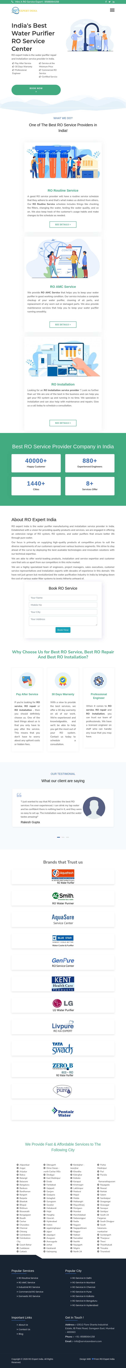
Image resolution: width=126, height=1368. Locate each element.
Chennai (22, 1228)
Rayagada (103, 1184)
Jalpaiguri (49, 1234)
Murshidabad (78, 1214)
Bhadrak (22, 1201)
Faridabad (50, 1184)
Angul (21, 1168)
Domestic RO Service (28, 1296)
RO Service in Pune (81, 1291)
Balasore (22, 1181)
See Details (63, 224)
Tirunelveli (103, 1251)
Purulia (102, 1174)
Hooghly (49, 1214)
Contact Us (23, 1329)
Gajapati (49, 1188)
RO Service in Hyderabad (84, 1305)
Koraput (75, 1181)
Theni (101, 1241)
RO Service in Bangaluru (83, 1300)
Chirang (22, 1231)
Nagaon (75, 1224)
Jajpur (48, 1231)
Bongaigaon (24, 1214)
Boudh (21, 1218)
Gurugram (50, 1201)
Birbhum (22, 1208)
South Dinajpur (105, 1221)
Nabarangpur (78, 1218)
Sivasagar (103, 1204)
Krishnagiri (76, 1184)
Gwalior (49, 1204)
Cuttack (22, 1251)
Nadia (74, 1221)
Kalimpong (50, 1251)
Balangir (22, 1178)
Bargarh (22, 1194)
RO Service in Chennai (82, 1287)
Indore (48, 1224)
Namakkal (76, 1238)
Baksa (21, 1174)
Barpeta (22, 1198)
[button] (112, 10)
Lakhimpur (76, 1188)
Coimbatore (23, 1234)
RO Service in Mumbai (82, 1282)
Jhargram (49, 1238)
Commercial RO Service (30, 1291)
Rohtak (102, 1191)
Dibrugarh (50, 1164)
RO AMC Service (26, 1282)
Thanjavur (103, 1238)
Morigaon (76, 1208)
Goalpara (49, 1194)
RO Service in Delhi (81, 1278)
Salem (101, 1194)
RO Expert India (107, 1359)
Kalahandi (50, 1248)
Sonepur (102, 1208)
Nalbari (75, 1234)
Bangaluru (23, 1184)
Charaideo (23, 1224)
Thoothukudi (104, 1244)
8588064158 (52, 1)
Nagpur (75, 1231)
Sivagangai (103, 1201)
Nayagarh (76, 1244)
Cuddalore (23, 1248)
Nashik (75, 1241)
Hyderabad (50, 1221)
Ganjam (49, 1191)
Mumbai (75, 1211)
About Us (22, 1324)
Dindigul (49, 1174)
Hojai (47, 1211)
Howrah (49, 1218)
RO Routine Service (27, 1278)
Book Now (36, 90)
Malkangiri (76, 1201)
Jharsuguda (50, 1241)
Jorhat (48, 1244)
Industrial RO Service (28, 1287)
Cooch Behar (24, 1244)
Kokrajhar (76, 1174)
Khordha (75, 1171)
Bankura (22, 1188)
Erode (48, 1181)
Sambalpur (103, 1198)
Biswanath (23, 1211)
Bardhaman (23, 1191)
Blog (20, 1333)
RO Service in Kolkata (82, 1296)
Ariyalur (22, 1171)
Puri (100, 1171)
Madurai (75, 1191)
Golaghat (49, 1198)
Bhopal (21, 1204)
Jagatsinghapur (52, 1228)
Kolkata (75, 1178)
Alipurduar (23, 1164)
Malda (74, 1198)
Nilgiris (75, 1248)
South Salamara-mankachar (102, 1228)
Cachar (21, 1221)
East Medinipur (52, 1178)
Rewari (102, 1188)
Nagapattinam (78, 1228)
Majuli (74, 1194)
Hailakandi (50, 1208)
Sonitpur (102, 1211)
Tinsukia (102, 1248)
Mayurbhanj (77, 1204)
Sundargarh (104, 1234)
